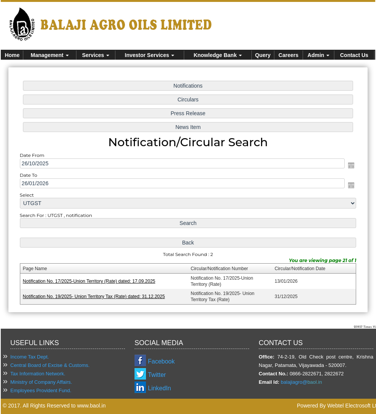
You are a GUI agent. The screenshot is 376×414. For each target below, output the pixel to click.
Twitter (157, 375)
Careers (288, 55)
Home (12, 55)
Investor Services (150, 55)
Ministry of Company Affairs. (41, 382)
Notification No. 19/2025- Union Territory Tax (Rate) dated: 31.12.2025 (95, 295)
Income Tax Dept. (29, 357)
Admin (318, 55)
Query (263, 55)
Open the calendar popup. (349, 165)
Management (49, 55)
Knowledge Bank (218, 55)
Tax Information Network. (37, 374)
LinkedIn (159, 388)
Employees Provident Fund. (40, 390)
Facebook (161, 361)
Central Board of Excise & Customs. (49, 365)
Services (96, 55)
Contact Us (354, 55)
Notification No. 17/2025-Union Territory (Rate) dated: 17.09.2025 (90, 280)
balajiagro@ (294, 382)
